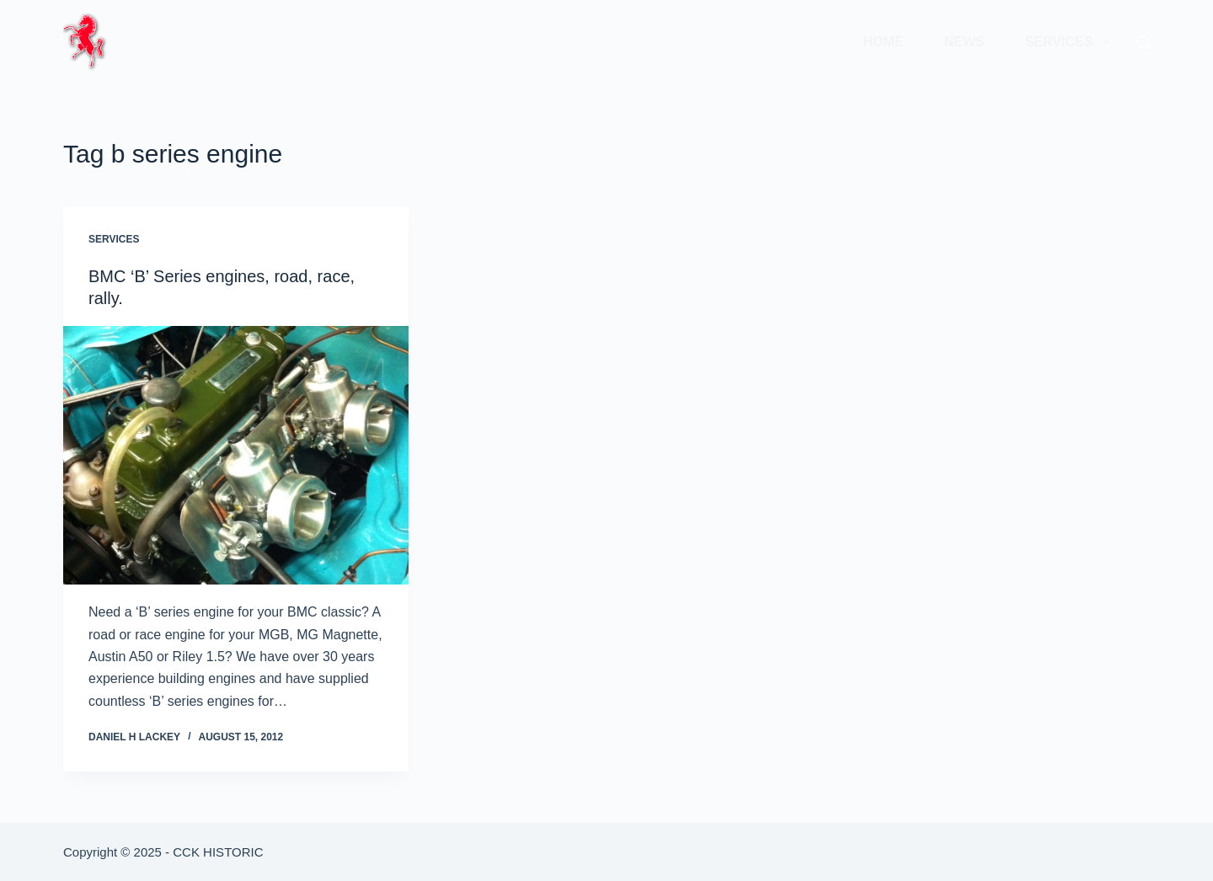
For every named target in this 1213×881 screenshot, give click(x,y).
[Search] (1143, 42)
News (964, 42)
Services (1070, 42)
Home (883, 42)
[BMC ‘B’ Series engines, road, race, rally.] (236, 455)
